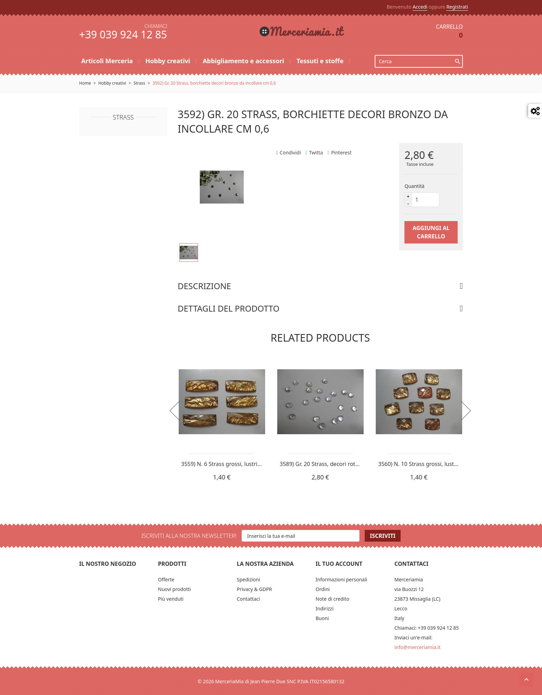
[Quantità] (425, 199)
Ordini (323, 589)
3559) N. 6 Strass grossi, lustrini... (224, 464)
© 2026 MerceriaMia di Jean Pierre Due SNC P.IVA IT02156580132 (271, 681)
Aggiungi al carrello (430, 232)
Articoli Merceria (107, 61)
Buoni (322, 618)
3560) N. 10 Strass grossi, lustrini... (422, 464)
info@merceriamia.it (417, 647)
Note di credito (332, 599)
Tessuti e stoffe (321, 61)
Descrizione (204, 286)
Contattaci (248, 599)
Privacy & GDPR (254, 589)
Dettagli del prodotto (228, 308)
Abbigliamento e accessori (244, 61)
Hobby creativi (168, 61)
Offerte (166, 579)
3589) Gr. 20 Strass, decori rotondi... (325, 464)
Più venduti (171, 599)
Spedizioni (248, 579)
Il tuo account (339, 564)
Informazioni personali (341, 579)
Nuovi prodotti (174, 589)
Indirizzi (325, 608)
